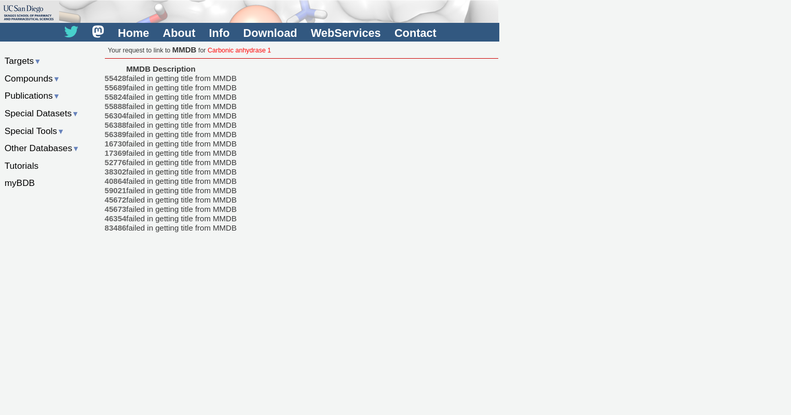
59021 (116, 190)
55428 (116, 78)
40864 (116, 181)
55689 (116, 87)
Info (219, 32)
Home (133, 32)
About (179, 32)
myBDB (20, 183)
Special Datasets (42, 113)
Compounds (32, 78)
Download (270, 32)
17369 (116, 153)
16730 (116, 143)
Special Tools (35, 131)
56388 (116, 125)
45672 (116, 199)
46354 (116, 218)
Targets (23, 61)
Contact (415, 32)
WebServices (346, 32)
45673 (116, 209)
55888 (116, 106)
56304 (116, 115)
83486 (116, 227)
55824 (116, 96)
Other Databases (42, 148)
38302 (116, 171)
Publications (32, 95)
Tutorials (22, 165)
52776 (116, 162)
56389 (116, 134)
